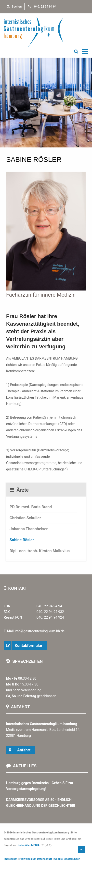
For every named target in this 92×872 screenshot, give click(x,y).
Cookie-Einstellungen (67, 859)
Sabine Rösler (22, 540)
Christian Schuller (25, 518)
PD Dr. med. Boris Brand (31, 507)
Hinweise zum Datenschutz (35, 859)
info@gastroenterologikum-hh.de (39, 631)
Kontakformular (28, 645)
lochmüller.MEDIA (29, 845)
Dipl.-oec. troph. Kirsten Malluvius (40, 551)
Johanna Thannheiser (29, 529)
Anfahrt (23, 750)
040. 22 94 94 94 (42, 6)
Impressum (10, 859)
